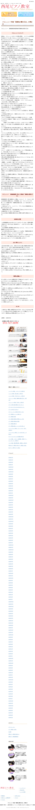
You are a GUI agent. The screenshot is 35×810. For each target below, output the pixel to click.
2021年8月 (11, 582)
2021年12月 (11, 573)
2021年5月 (11, 589)
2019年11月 (11, 632)
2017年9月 (11, 682)
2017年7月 (11, 684)
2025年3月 (11, 488)
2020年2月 (11, 625)
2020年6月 (11, 615)
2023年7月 (11, 528)
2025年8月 (11, 476)
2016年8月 (11, 710)
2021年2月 (11, 597)
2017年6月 (11, 686)
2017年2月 (11, 696)
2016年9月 (11, 708)
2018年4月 (11, 672)
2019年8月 (11, 639)
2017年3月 (11, 693)
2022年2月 (11, 568)
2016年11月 (11, 703)
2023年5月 (11, 533)
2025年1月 (11, 493)
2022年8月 (11, 554)
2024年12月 (11, 495)
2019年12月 (11, 630)
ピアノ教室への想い (13, 729)
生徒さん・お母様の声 (5, 797)
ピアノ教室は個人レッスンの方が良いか (17, 426)
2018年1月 (11, 675)
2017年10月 (11, 679)
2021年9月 (11, 580)
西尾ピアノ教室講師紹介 (13, 736)
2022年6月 (11, 559)
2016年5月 (11, 717)
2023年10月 (11, 521)
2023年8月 (11, 526)
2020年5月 (11, 618)
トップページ (22, 788)
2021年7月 (11, 585)
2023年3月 (11, 537)
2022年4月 (11, 563)
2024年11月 (11, 497)
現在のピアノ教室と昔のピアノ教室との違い (18, 445)
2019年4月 (11, 649)
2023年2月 (11, 540)
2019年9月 (11, 637)
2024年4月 (11, 509)
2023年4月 (11, 535)
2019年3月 (11, 651)
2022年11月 (11, 547)
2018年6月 (11, 670)
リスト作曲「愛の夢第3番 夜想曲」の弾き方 (18, 443)
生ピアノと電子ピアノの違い (14, 447)
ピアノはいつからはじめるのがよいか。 (17, 407)
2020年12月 (11, 601)
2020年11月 (11, 604)
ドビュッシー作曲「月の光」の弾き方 (16, 402)
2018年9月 (11, 665)
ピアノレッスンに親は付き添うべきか (16, 412)
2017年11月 (11, 677)
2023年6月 (11, 530)
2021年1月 (11, 599)
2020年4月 (11, 620)
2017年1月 (11, 698)
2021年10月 (11, 578)
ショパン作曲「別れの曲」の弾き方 (16, 393)
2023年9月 (11, 523)
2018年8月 (11, 667)
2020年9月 (11, 608)
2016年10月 (11, 705)
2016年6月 (11, 715)
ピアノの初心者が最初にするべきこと (16, 404)
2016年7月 (11, 712)
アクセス (3, 799)
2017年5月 (11, 689)
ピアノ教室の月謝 (12, 416)
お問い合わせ (17, 795)
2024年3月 (11, 511)
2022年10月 (11, 549)
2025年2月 (11, 490)
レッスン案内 (22, 792)
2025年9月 (11, 474)
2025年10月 (11, 471)
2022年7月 (11, 556)
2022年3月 (11, 566)
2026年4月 (11, 457)
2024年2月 (11, 514)
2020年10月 (11, 606)
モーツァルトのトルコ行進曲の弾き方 (16, 436)
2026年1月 (11, 464)
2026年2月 (11, 462)
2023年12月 (11, 516)
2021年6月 (11, 587)
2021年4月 (11, 592)
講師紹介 (3, 795)
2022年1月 (11, 571)
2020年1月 (11, 627)
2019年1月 (11, 656)
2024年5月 (11, 507)
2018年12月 (11, 658)
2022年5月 (11, 561)
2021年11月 (11, 575)
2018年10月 (11, 663)
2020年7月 (11, 613)
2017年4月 (11, 691)
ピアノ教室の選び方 (13, 423)
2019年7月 (11, 641)
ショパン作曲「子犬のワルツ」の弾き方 (17, 396)
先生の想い (22, 790)
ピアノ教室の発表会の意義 (14, 421)
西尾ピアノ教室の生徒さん (14, 734)
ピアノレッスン (12, 727)
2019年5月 (11, 646)
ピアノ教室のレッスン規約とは (15, 414)
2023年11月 (11, 519)
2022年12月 (11, 545)
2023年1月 (11, 542)
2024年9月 (11, 502)
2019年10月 (11, 634)
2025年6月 (11, 481)
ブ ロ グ (16, 797)
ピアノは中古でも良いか (13, 409)
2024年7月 (11, 504)
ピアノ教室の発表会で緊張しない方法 (16, 419)
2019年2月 (11, 653)
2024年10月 (11, 500)
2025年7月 (11, 478)
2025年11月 (11, 469)
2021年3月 (11, 594)
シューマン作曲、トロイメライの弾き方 (17, 391)
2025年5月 (11, 483)
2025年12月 (11, 467)
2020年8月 (11, 611)
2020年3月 (11, 623)
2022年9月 (11, 552)
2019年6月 (11, 644)
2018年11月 (11, 660)
